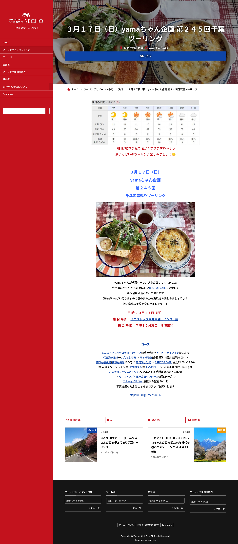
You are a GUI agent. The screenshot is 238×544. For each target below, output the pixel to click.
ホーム (6, 42)
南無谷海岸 (117, 362)
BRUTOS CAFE (157, 288)
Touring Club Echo (142, 535)
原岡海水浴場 (144, 362)
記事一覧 (95, 508)
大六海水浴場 (128, 357)
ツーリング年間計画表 (14, 71)
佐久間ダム (135, 367)
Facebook (8, 94)
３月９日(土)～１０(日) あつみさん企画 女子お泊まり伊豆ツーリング (119, 442)
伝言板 (6, 64)
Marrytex (151, 539)
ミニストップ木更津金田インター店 (154, 319)
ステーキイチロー (132, 381)
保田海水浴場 (110, 357)
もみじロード (154, 367)
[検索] (47, 111)
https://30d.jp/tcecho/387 (145, 395)
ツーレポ (7, 57)
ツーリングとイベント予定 (16, 49)
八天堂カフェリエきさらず (124, 372)
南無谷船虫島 (102, 362)
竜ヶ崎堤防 (146, 357)
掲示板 (6, 79)
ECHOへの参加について (15, 86)
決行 (148, 56)
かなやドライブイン (169, 353)
